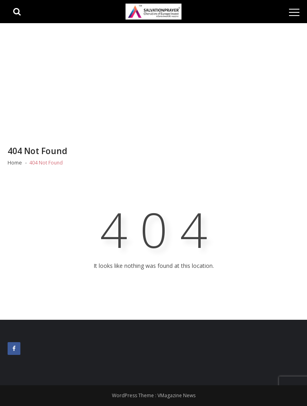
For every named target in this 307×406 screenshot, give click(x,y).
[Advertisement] (153, 83)
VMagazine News (176, 395)
